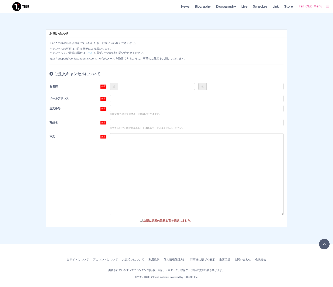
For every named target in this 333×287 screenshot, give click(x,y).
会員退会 (260, 259)
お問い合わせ (242, 259)
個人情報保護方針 (175, 259)
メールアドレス (59, 98)
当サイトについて (78, 259)
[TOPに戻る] (324, 244)
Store (288, 6)
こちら (89, 52)
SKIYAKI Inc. (191, 277)
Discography (226, 6)
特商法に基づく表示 (202, 259)
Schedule (260, 6)
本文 (52, 136)
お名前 (53, 86)
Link (276, 6)
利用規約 (153, 259)
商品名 (53, 122)
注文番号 (55, 108)
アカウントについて (105, 259)
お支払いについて (133, 259)
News (185, 6)
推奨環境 (224, 259)
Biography (203, 6)
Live (244, 6)
